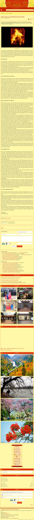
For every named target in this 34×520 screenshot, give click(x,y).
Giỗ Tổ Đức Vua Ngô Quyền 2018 (7, 348)
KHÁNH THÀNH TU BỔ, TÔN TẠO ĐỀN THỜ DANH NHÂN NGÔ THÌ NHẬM (13, 282)
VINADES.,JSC (30, 519)
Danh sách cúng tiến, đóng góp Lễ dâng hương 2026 (10, 280)
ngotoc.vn (5, 512)
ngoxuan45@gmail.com (14, 518)
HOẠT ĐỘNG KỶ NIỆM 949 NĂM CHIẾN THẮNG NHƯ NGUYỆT (12, 281)
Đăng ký (31, 504)
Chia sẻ (2, 227)
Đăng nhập (19, 502)
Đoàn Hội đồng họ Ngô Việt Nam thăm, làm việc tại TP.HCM (11, 277)
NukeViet (22, 519)
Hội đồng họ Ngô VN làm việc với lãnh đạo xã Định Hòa (10, 278)
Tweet (2, 228)
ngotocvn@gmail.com (6, 513)
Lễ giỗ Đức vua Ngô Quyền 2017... (19, 348)
